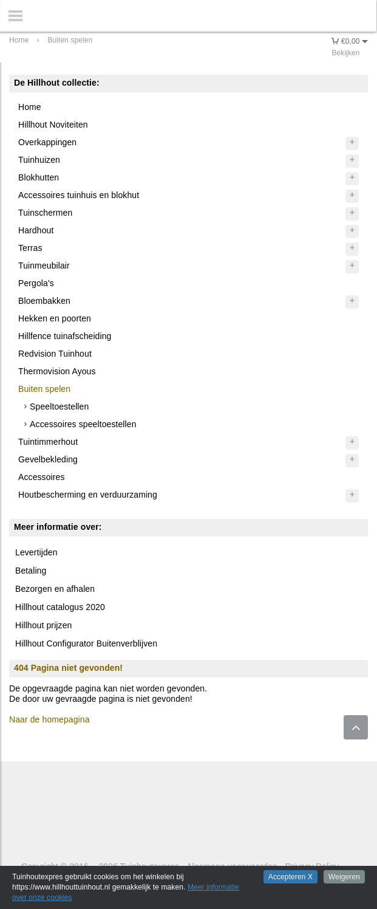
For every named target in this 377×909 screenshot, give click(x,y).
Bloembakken (44, 301)
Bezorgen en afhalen (55, 589)
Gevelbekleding (48, 459)
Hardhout (35, 230)
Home (29, 107)
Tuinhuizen (39, 160)
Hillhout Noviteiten (53, 124)
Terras (30, 248)
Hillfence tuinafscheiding (64, 336)
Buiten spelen (44, 389)
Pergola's (36, 283)
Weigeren (344, 877)
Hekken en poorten (54, 318)
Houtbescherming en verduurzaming (87, 494)
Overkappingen (47, 142)
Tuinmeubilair (44, 265)
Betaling (30, 570)
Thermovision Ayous (57, 371)
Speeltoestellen (59, 406)
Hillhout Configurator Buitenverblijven (86, 643)
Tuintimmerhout (48, 442)
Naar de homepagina (49, 719)
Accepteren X (290, 877)
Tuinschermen (45, 213)
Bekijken (345, 53)
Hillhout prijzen (43, 625)
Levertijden (36, 552)
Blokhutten (38, 177)
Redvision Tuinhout (55, 353)
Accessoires (41, 477)
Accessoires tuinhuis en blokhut (78, 195)
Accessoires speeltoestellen (83, 424)
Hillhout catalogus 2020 (60, 607)
